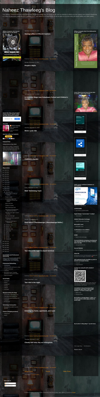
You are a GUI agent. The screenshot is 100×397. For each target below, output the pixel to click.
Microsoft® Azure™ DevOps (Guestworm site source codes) (11, 273)
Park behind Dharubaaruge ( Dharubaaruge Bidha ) (44, 222)
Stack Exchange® (8, 275)
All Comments (9, 385)
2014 (5, 241)
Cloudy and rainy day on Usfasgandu (39, 342)
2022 (5, 176)
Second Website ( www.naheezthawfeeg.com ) (86, 250)
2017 (5, 186)
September (8, 229)
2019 (5, 182)
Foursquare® (7, 265)
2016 (5, 188)
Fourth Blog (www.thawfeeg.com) (11, 298)
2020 (5, 180)
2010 (5, 249)
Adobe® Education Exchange (82, 221)
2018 (5, 184)
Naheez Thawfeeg (16, 125)
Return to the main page (81, 237)
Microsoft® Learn (79, 226)
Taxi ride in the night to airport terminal (39, 251)
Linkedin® (6, 270)
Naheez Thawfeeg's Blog (28, 10)
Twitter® (6, 287)
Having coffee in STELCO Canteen (37, 34)
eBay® (5, 315)
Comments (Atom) (35, 374)
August (7, 230)
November (8, 224)
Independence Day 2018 (9, 144)
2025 (5, 170)
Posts (7, 383)
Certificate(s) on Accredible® (82, 231)
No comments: (53, 58)
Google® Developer (8, 269)
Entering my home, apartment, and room (40, 311)
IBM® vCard (78, 292)
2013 (5, 243)
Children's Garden (31, 159)
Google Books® (79, 264)
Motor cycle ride (31, 131)
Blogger (74, 392)
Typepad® (6, 299)
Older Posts (67, 371)
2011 (5, 247)
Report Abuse (78, 349)
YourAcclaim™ (78, 215)
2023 (5, 174)
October (8, 226)
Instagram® (6, 284)
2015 (5, 190)
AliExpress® (7, 313)
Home (48, 371)
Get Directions (87, 346)
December (8, 192)
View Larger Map (78, 346)
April (7, 237)
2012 (5, 245)
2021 (5, 178)
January (8, 238)
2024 (5, 172)
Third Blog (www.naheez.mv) (10, 296)
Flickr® (5, 282)
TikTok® (6, 286)
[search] (8, 119)
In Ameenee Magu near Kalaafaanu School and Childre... (11, 200)
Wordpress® (7, 301)
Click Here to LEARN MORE (81, 210)
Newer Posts (29, 371)
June (7, 235)
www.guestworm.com (80, 244)
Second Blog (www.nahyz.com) (11, 294)
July (7, 232)
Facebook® (6, 280)
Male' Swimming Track (33, 191)
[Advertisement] (30, 23)
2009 (5, 251)
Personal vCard (79, 294)
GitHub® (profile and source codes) (12, 267)
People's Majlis (30, 65)
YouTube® (6, 289)
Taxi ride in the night (32, 282)
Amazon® (77, 263)
